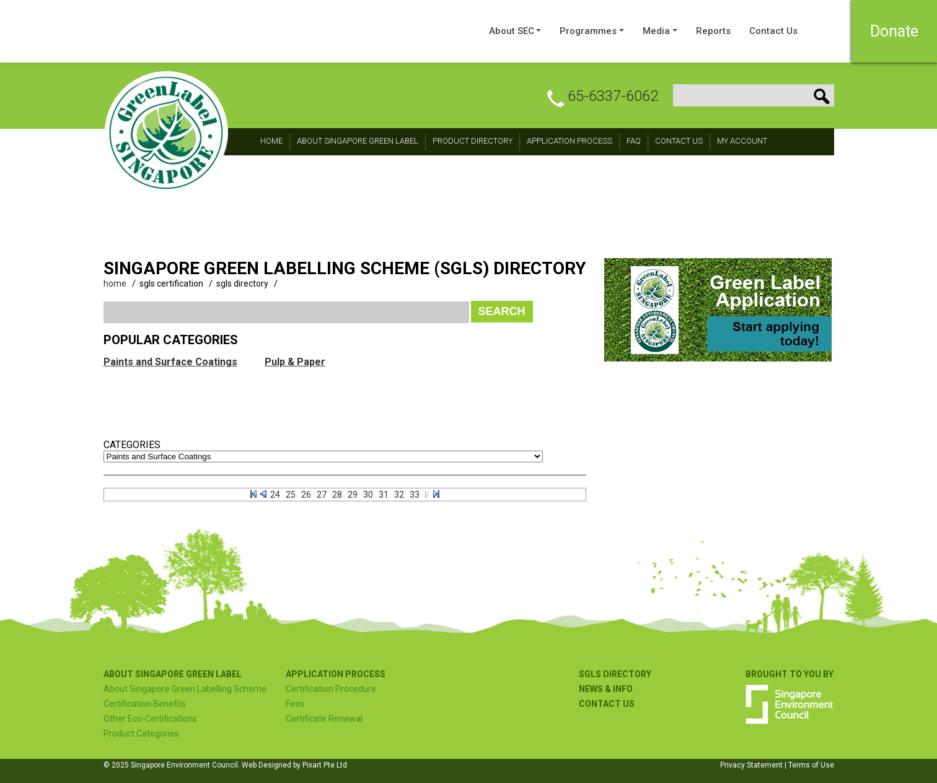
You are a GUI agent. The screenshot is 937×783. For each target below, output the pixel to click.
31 (384, 495)
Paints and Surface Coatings (170, 362)
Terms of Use (811, 765)
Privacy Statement (751, 765)
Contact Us (773, 31)
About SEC (511, 31)
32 (399, 495)
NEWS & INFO (606, 689)
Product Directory (472, 140)
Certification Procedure (331, 689)
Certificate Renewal (324, 719)
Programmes (588, 31)
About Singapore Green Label (357, 140)
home (114, 283)
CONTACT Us (679, 140)
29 (353, 495)
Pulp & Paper (295, 362)
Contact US (607, 704)
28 (337, 495)
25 (291, 495)
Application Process (569, 140)
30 (368, 495)
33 (415, 495)
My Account (742, 140)
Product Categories (141, 733)
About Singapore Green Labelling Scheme (184, 689)
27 (322, 495)
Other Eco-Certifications (150, 719)
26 (306, 495)
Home (271, 140)
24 (275, 495)
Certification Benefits (144, 704)
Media (656, 31)
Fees (295, 704)
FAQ (634, 140)
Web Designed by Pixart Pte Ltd (294, 765)
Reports (713, 31)
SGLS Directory (615, 674)
